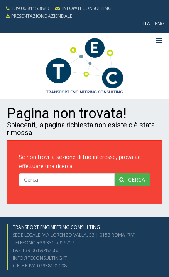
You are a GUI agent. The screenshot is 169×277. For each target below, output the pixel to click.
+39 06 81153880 (27, 8)
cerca (132, 179)
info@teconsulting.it (86, 8)
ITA (146, 23)
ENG (159, 23)
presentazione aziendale (39, 16)
